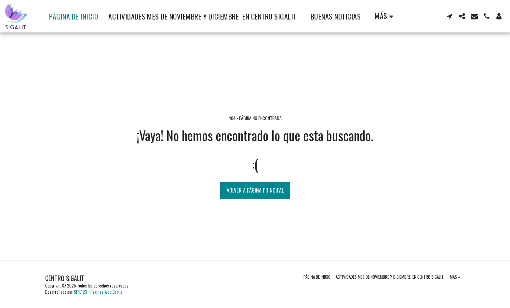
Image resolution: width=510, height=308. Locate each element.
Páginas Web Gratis (106, 291)
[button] (449, 16)
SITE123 (80, 291)
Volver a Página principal (255, 190)
